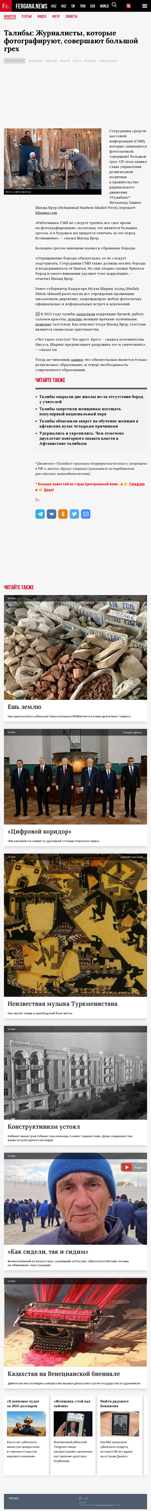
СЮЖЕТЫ (73, 17)
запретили (85, 314)
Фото (58, 17)
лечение (75, 319)
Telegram (137, 485)
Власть (77, 60)
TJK (73, 6)
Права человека (108, 60)
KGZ (63, 6)
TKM (83, 6)
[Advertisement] (75, 96)
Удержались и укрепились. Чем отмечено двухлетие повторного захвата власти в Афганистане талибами (83, 440)
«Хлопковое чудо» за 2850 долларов (23, 1405)
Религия (65, 60)
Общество (51, 60)
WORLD (105, 6)
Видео (43, 17)
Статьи (27, 17)
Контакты (14, 1499)
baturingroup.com (104, 1507)
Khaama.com (46, 212)
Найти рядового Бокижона (114, 1405)
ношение (43, 324)
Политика (90, 60)
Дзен (48, 491)
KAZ (53, 6)
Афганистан (35, 60)
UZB (93, 6)
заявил (77, 359)
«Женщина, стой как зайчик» (72, 1405)
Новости (10, 17)
